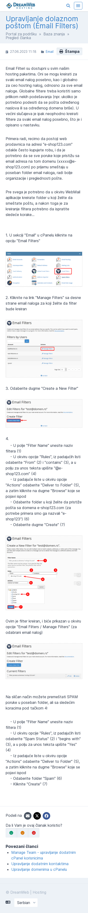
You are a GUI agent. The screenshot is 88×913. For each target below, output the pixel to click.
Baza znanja (54, 34)
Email (50, 52)
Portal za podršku (21, 34)
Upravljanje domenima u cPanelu (39, 869)
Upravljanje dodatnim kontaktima (40, 863)
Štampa (69, 51)
